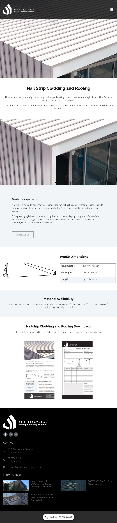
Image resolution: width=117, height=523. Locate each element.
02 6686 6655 (61, 517)
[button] (111, 9)
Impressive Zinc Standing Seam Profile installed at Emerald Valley (42, 497)
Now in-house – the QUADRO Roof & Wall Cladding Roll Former (41, 484)
